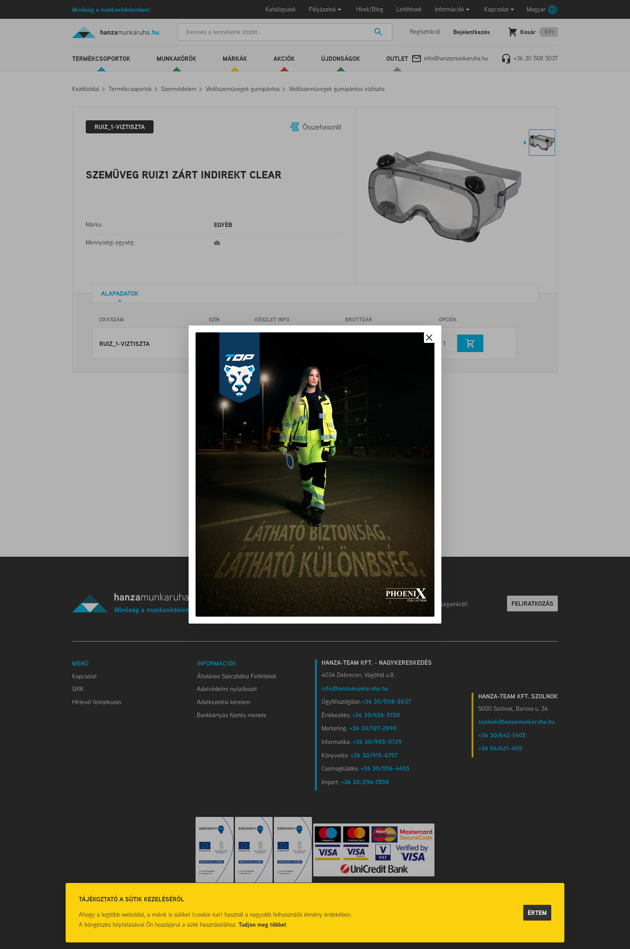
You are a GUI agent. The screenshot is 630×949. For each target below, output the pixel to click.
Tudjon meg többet (262, 924)
